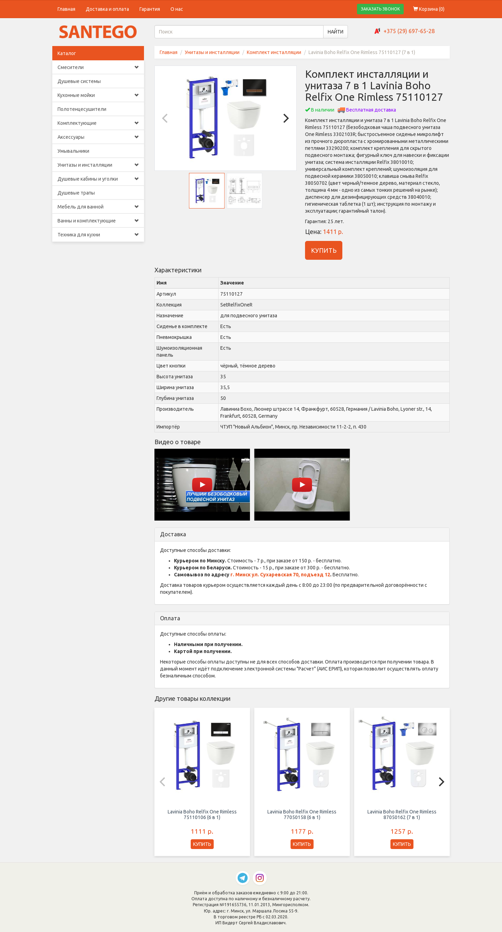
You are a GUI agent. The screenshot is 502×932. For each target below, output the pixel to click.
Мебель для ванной (98, 207)
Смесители (98, 67)
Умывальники (73, 151)
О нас (176, 9)
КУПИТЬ (323, 250)
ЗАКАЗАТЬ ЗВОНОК (380, 9)
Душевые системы (79, 81)
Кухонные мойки (98, 95)
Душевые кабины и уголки (98, 179)
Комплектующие (98, 123)
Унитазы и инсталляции (98, 165)
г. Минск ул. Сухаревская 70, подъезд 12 (280, 574)
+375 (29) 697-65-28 (409, 31)
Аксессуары (98, 137)
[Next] (285, 118)
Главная (66, 9)
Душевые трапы (76, 193)
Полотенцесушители (82, 109)
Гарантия (149, 9)
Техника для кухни (98, 235)
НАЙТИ (335, 32)
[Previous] (166, 118)
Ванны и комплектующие (98, 221)
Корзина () (428, 9)
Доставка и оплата (107, 9)
